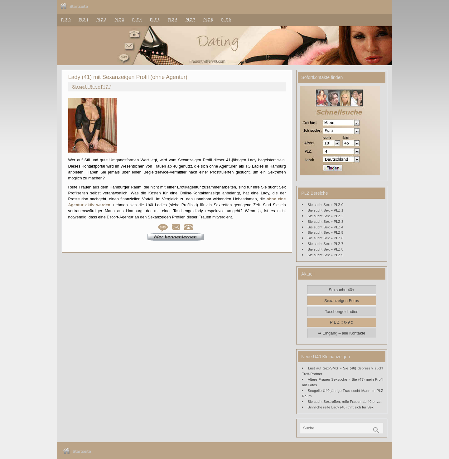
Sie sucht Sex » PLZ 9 (325, 255)
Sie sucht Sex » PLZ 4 (325, 227)
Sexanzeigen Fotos (341, 300)
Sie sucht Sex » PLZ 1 (325, 210)
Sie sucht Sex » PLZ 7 (325, 244)
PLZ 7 (190, 20)
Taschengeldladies (341, 311)
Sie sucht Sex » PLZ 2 (92, 86)
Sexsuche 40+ (342, 289)
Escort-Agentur (120, 217)
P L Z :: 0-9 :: (341, 322)
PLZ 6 (172, 20)
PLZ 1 (84, 20)
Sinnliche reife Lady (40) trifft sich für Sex (340, 407)
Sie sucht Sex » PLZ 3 (325, 221)
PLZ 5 (155, 20)
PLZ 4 (137, 20)
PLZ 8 (208, 20)
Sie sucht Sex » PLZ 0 (325, 205)
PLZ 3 (119, 20)
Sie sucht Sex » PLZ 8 (325, 249)
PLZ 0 (66, 20)
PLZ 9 (226, 20)
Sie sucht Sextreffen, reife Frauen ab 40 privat (344, 401)
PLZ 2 (101, 20)
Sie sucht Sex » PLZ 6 (325, 238)
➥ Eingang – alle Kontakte (341, 333)
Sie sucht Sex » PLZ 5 (325, 232)
